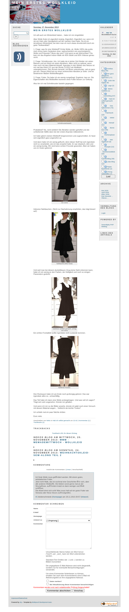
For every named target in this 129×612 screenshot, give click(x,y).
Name (35, 508)
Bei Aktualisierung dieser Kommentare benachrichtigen (72, 590)
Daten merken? (56, 586)
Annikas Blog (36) (107, 70)
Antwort (84, 497)
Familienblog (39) (107, 159)
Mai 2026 (104, 190)
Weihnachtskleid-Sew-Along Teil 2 (61, 453)
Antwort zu (37, 520)
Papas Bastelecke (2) (106, 168)
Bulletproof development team (42, 607)
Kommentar (38, 524)
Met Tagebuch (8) (107, 141)
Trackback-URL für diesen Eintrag (64, 433)
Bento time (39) (107, 129)
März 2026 (105, 194)
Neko (48, 420)
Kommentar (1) (84, 420)
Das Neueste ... (107, 196)
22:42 (75, 420)
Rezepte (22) (109, 147)
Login (103, 213)
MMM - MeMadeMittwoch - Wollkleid (57, 441)
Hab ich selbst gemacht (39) (108, 101)
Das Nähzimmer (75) (107, 107)
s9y (21, 607)
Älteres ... (105, 198)
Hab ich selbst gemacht (61, 420)
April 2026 (105, 192)
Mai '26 (109, 33)
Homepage (57, 497)
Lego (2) (111, 85)
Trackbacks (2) (38, 422)
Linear (68, 469)
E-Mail (35, 512)
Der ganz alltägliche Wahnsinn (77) (107, 75)
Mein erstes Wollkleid (44, 3)
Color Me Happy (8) (108, 81)
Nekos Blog (23, 7)
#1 (36, 497)
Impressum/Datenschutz (19, 603)
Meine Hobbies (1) (107, 90)
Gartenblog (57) (109, 96)
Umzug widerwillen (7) (106, 173)
